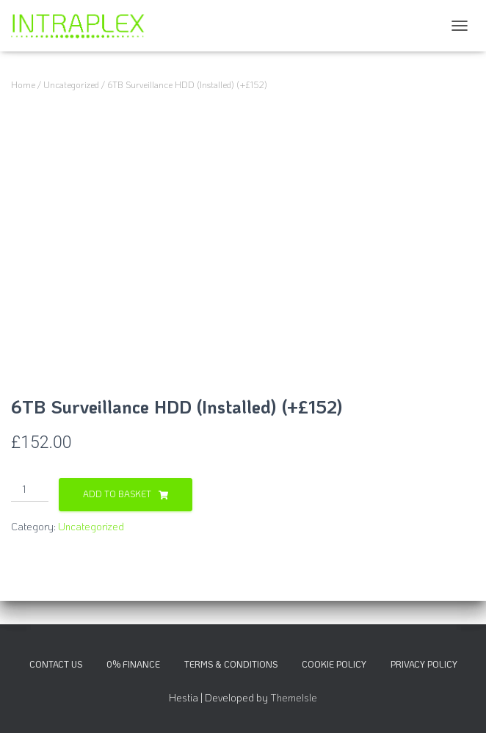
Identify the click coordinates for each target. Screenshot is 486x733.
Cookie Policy (334, 664)
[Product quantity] (29, 490)
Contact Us (55, 664)
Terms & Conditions (231, 664)
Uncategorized (71, 84)
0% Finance (133, 664)
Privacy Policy (424, 664)
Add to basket (117, 493)
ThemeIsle (293, 697)
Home (23, 84)
